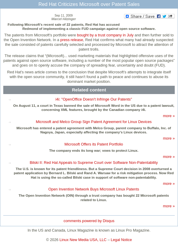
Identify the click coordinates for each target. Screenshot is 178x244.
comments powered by (88, 221)
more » (169, 116)
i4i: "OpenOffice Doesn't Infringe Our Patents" (93, 99)
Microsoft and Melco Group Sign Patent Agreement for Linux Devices (94, 121)
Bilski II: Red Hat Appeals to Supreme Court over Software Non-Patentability (94, 162)
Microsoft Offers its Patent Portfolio (93, 144)
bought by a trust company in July (105, 35)
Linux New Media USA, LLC (83, 239)
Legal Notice (121, 239)
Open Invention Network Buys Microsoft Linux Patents (93, 189)
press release (71, 40)
